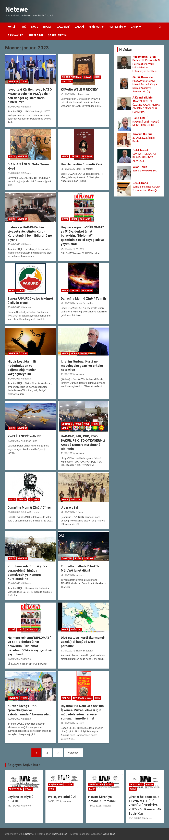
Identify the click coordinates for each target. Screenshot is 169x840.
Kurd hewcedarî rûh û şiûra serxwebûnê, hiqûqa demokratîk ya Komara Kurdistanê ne (27, 572)
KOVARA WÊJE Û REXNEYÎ (80, 89)
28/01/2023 (67, 169)
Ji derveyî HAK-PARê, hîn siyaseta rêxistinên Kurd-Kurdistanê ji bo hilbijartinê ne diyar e (30, 233)
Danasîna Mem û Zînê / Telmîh (83, 298)
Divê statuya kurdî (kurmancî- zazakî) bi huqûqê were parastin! (83, 642)
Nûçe (34, 26)
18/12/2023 (14, 805)
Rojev (47, 26)
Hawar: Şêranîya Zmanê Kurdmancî (102, 799)
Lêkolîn (75, 156)
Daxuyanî (63, 26)
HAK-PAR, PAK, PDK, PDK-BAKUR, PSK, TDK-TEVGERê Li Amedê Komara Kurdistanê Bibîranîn (83, 442)
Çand (134, 26)
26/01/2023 (67, 248)
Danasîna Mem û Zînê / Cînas (29, 507)
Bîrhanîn (67, 424)
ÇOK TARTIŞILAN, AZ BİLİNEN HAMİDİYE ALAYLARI (144, 157)
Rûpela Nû (36, 35)
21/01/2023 (14, 512)
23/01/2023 (67, 374)
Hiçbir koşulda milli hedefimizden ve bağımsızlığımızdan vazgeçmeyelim (22, 367)
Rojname (85, 219)
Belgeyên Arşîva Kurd (24, 765)
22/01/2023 (14, 441)
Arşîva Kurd (15, 789)
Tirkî (23, 26)
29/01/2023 (67, 94)
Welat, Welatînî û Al (62, 797)
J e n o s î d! (70, 507)
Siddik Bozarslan (84, 169)
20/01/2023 (67, 512)
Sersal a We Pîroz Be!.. (144, 170)
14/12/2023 (94, 805)
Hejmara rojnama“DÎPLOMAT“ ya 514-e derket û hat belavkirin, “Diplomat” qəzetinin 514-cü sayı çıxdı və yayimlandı (30, 646)
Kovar (87, 77)
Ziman (83, 353)
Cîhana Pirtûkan (71, 77)
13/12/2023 (135, 818)
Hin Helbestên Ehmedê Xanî (82, 164)
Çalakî (79, 26)
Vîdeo (74, 353)
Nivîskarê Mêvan (82, 698)
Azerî (65, 219)
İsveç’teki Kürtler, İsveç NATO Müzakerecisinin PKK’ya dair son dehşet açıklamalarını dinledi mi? (30, 96)
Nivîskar (95, 26)
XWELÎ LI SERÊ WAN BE (24, 436)
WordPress (109, 833)
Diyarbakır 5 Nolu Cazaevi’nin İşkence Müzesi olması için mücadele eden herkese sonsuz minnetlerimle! (82, 712)
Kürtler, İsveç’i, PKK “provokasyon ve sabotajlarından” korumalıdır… (29, 710)
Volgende (73, 752)
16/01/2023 (67, 723)
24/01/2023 (14, 378)
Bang (12, 290)
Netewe (16, 9)
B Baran (26, 106)
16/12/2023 (54, 801)
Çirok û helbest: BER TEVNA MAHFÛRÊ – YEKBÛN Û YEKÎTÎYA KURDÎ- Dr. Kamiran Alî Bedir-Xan (145, 805)
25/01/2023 (14, 307)
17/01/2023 (67, 650)
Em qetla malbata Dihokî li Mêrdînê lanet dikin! (80, 568)
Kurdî (11, 26)
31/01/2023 (14, 106)
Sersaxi (88, 558)
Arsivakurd (15, 35)
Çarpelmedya (57, 35)
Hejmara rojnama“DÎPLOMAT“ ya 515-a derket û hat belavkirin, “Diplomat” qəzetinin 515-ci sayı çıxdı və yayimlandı (82, 235)
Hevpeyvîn (115, 26)
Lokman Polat (83, 94)
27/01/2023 (14, 244)
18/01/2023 (14, 659)
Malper (66, 698)
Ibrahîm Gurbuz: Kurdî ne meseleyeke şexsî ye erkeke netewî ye (82, 365)
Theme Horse (59, 833)
